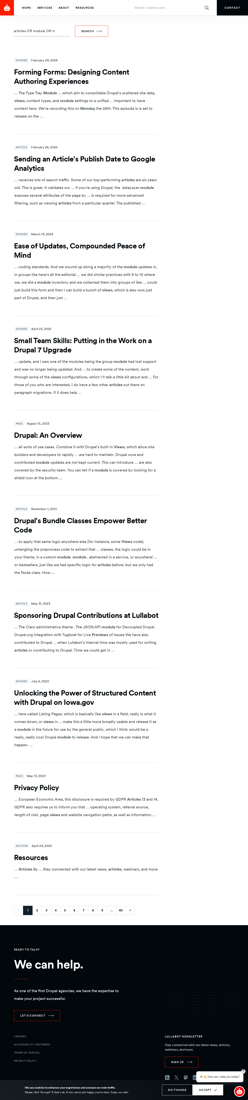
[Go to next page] (130, 910)
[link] (232, 7)
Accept (205, 1089)
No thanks (177, 1089)
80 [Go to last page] (121, 910)
